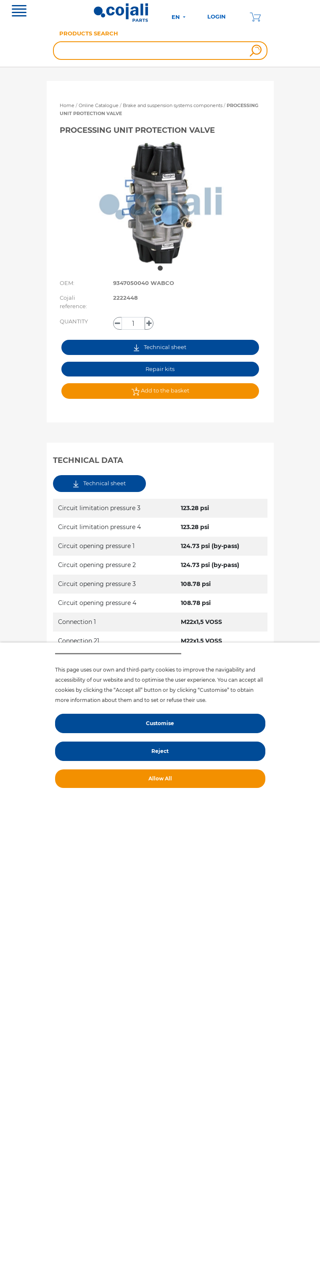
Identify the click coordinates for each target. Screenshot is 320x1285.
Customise (160, 723)
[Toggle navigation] (19, 11)
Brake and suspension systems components (173, 105)
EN (177, 16)
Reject (160, 751)
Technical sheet (160, 347)
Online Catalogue (99, 105)
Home (67, 105)
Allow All (160, 778)
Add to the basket (160, 391)
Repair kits (160, 369)
